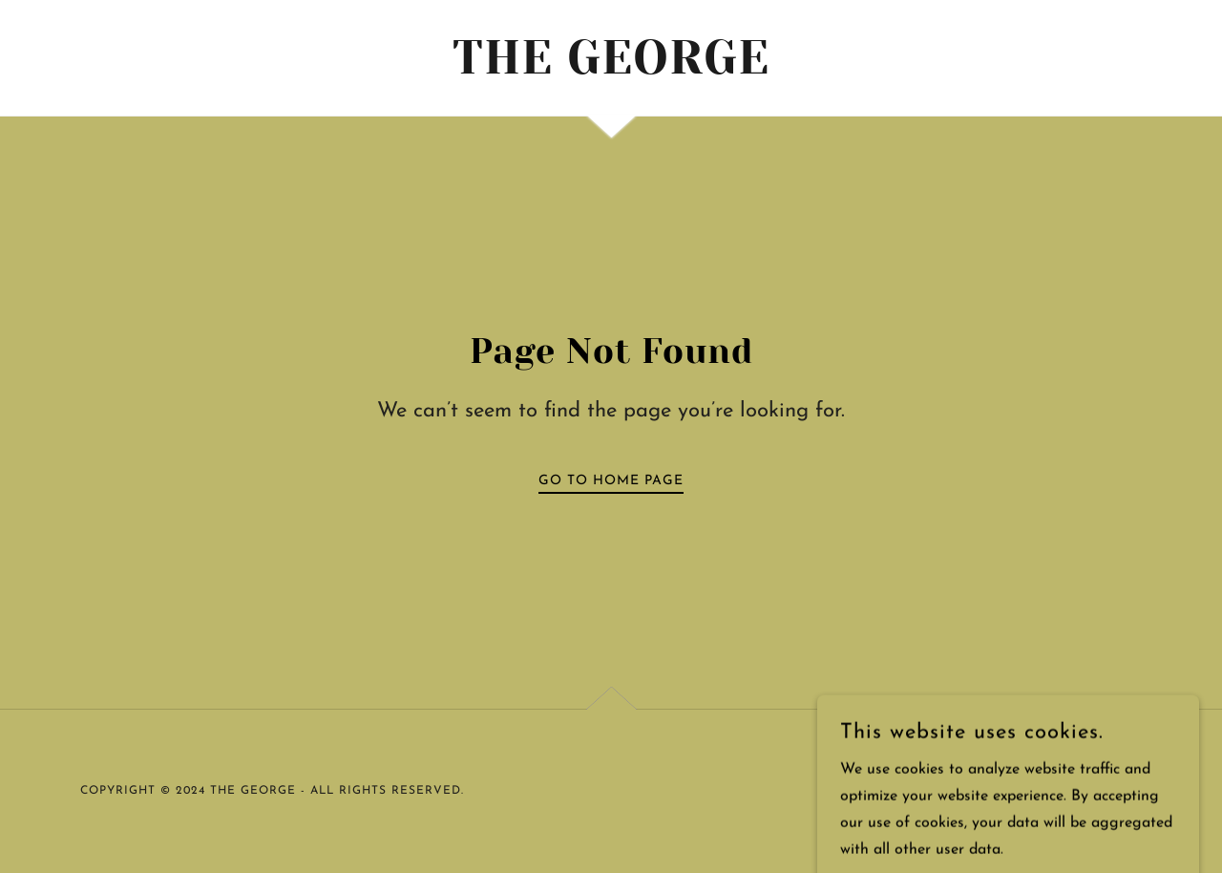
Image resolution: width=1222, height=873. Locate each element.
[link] (611, 69)
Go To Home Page (611, 481)
